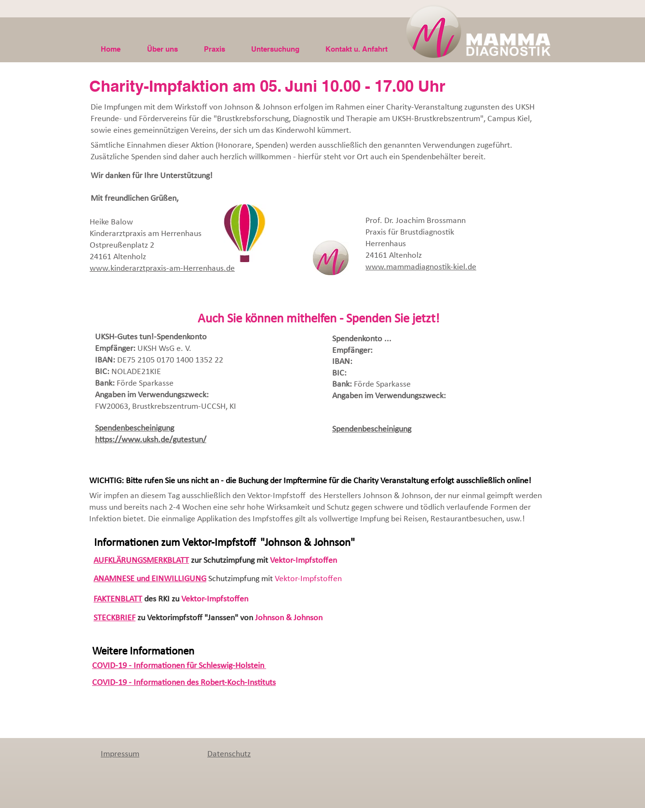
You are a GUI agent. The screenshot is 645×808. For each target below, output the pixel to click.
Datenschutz (229, 754)
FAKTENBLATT (118, 599)
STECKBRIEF (114, 618)
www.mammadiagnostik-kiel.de (420, 267)
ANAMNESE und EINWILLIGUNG (150, 579)
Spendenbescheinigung (134, 428)
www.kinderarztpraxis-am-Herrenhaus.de (162, 268)
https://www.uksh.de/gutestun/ (150, 440)
